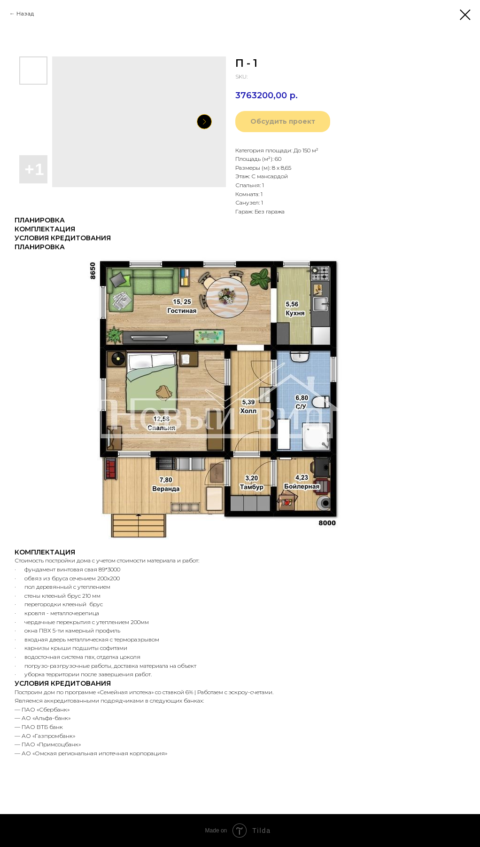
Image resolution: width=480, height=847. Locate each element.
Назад (25, 13)
